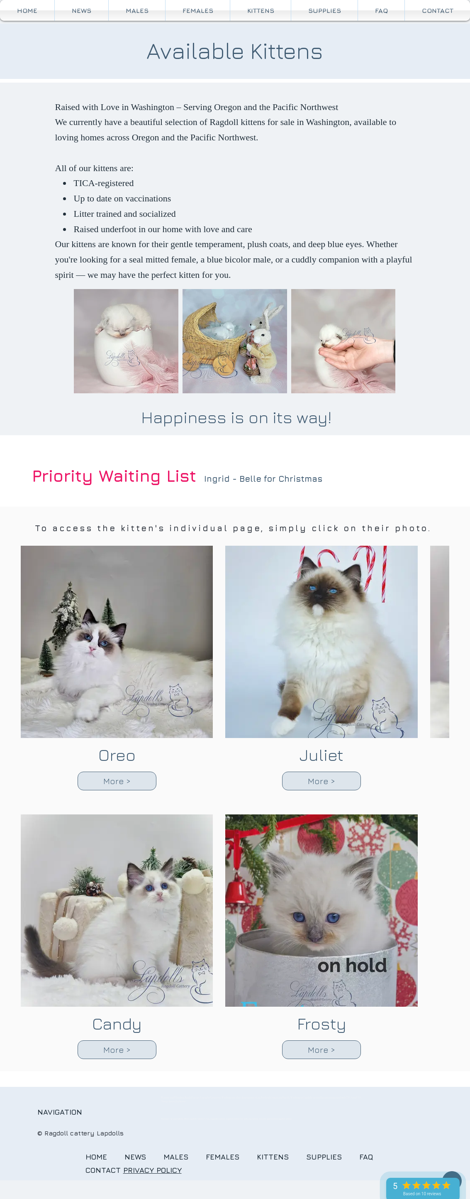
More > (117, 781)
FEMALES (222, 1156)
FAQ (372, 1156)
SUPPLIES (324, 1156)
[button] (260, 10)
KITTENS (281, 1156)
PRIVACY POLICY (152, 1170)
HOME (96, 1156)
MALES (175, 1156)
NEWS (135, 1156)
